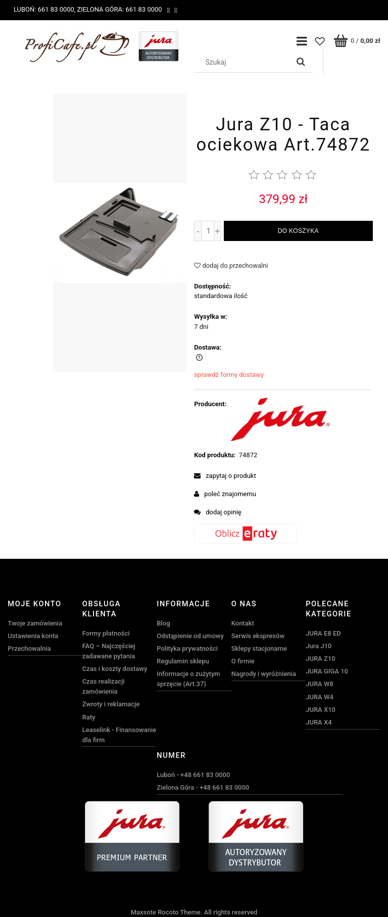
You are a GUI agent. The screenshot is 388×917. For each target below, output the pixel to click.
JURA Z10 (320, 658)
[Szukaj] (301, 62)
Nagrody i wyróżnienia (263, 674)
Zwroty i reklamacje (110, 704)
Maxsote (143, 912)
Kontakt (242, 623)
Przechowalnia (29, 648)
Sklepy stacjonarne (259, 648)
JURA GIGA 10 (327, 671)
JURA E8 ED (323, 633)
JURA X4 (318, 722)
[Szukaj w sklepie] (243, 62)
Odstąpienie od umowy (190, 636)
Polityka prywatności (187, 648)
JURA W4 (319, 697)
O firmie (243, 661)
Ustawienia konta (33, 636)
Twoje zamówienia (35, 623)
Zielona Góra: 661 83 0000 (119, 9)
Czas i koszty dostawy (115, 668)
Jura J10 (318, 646)
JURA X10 (320, 709)
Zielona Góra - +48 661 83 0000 (203, 787)
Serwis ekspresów (257, 636)
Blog (163, 623)
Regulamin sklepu (183, 661)
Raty (88, 717)
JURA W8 (319, 684)
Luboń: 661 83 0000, (45, 9)
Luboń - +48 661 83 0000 (193, 775)
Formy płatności (106, 633)
